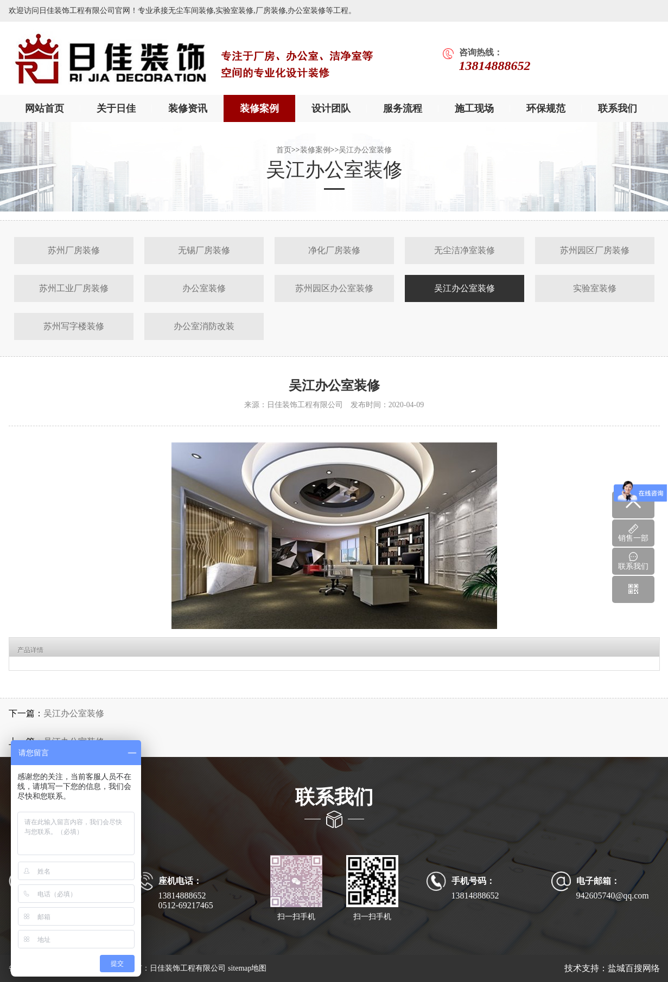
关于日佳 (116, 108)
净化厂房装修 (334, 250)
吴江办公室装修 (365, 150)
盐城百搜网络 (634, 968)
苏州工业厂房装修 (74, 288)
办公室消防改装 (204, 326)
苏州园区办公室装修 (334, 288)
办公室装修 (204, 288)
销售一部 (633, 533)
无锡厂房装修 (204, 250)
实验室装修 (594, 288)
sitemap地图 (247, 968)
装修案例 (259, 108)
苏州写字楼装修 (73, 326)
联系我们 (617, 108)
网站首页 (44, 108)
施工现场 (474, 108)
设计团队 (331, 108)
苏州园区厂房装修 (594, 250)
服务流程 (402, 108)
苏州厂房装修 (74, 250)
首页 (283, 150)
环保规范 (545, 108)
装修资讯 (187, 108)
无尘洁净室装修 (464, 250)
